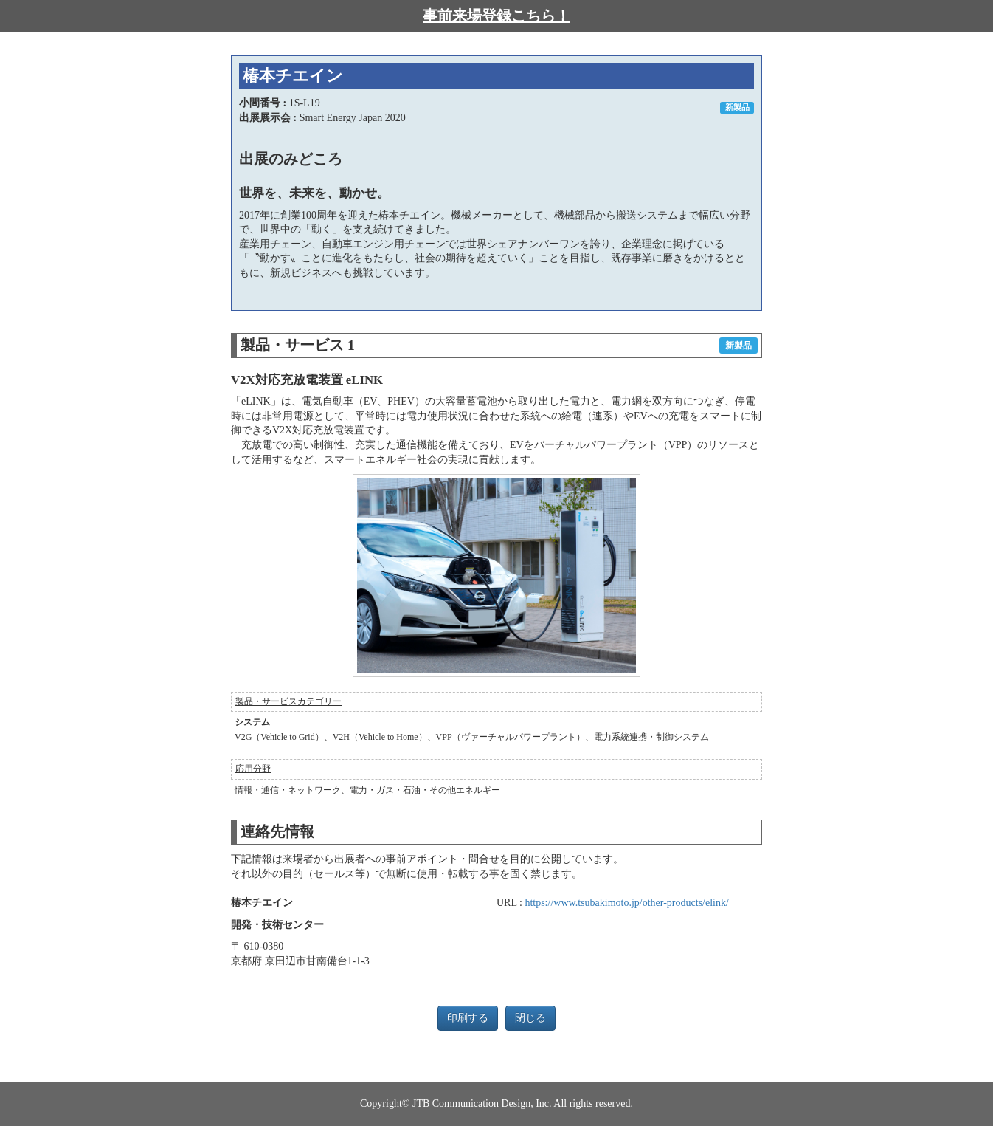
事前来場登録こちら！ (496, 15)
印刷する (467, 1017)
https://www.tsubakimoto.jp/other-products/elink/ (626, 902)
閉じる (530, 1017)
